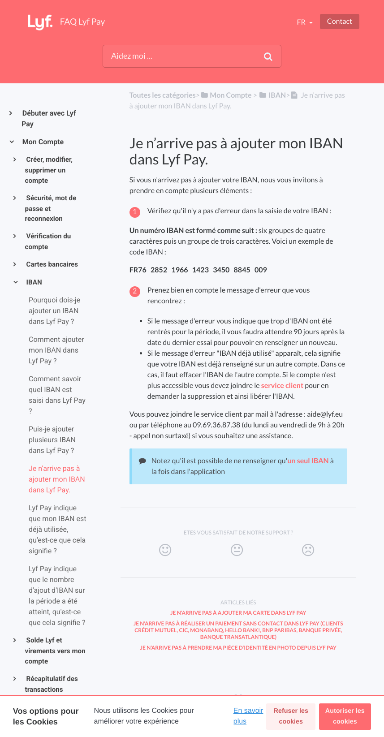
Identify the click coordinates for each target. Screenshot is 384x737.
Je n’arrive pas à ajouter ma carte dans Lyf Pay (238, 612)
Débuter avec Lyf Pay (49, 118)
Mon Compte (43, 142)
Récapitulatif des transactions (51, 684)
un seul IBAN (307, 461)
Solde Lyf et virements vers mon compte (55, 650)
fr (301, 22)
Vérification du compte (48, 241)
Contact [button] (339, 21)
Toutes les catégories (162, 95)
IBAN (33, 282)
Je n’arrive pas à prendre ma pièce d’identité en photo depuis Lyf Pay (238, 647)
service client (282, 385)
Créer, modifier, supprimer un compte (49, 170)
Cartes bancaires (51, 264)
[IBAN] (272, 95)
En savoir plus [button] (248, 716)
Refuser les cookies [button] (291, 716)
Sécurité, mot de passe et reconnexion (51, 208)
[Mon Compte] (225, 95)
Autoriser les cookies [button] (345, 716)
